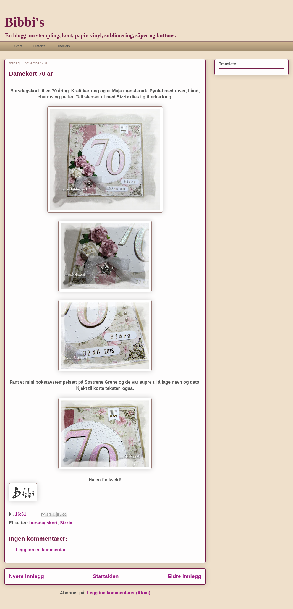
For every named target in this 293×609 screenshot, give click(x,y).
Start (18, 46)
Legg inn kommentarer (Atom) (118, 592)
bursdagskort (43, 523)
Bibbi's (24, 22)
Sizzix (66, 523)
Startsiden (106, 576)
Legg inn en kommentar (41, 549)
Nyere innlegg (26, 576)
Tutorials (63, 46)
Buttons (39, 46)
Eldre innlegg (184, 576)
